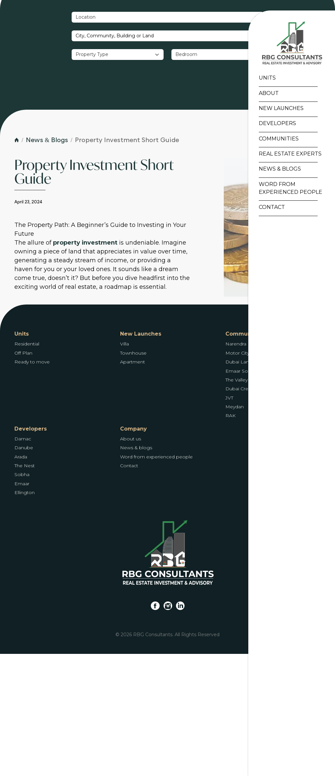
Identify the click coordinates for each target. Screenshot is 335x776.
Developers (275, 124)
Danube (23, 570)
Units (265, 79)
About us (130, 561)
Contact (270, 208)
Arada (20, 579)
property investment (85, 364)
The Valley (236, 502)
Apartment (132, 484)
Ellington (24, 615)
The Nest (24, 588)
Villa (124, 466)
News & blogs (136, 570)
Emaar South (240, 493)
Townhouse (133, 475)
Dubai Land (238, 484)
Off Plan (23, 475)
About (267, 94)
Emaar (21, 606)
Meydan (234, 529)
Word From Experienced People (289, 189)
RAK (230, 538)
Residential (26, 466)
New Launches (279, 109)
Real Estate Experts (288, 155)
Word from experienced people (156, 579)
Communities (277, 140)
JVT (229, 520)
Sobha (21, 597)
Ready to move (32, 484)
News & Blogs (278, 170)
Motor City (237, 475)
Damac (22, 561)
